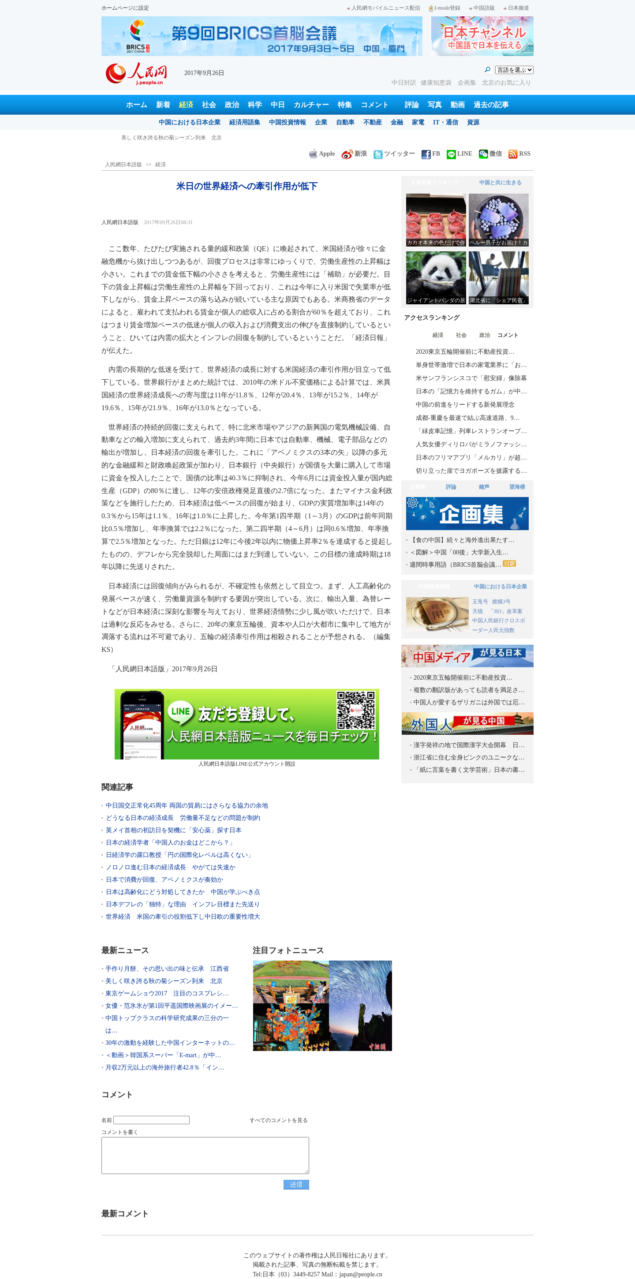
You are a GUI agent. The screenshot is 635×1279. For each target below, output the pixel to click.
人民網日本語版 (123, 164)
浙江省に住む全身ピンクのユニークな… (469, 757)
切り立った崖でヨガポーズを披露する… (471, 470)
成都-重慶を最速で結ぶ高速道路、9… (468, 418)
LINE (459, 153)
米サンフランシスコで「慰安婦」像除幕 (471, 378)
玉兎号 (480, 601)
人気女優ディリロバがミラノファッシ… (471, 444)
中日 (278, 104)
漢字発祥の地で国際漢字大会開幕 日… (469, 745)
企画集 (468, 82)
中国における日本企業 (189, 122)
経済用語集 (244, 122)
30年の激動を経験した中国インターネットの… (170, 1043)
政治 (232, 104)
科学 (255, 104)
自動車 (345, 122)
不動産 (372, 122)
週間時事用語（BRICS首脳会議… (463, 564)
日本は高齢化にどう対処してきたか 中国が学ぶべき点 (183, 892)
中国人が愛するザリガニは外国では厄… (469, 702)
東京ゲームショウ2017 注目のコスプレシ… (167, 993)
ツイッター (394, 153)
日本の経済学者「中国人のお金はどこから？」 (170, 842)
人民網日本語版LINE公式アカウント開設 (247, 728)
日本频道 (516, 8)
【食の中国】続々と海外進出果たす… (462, 540)
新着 (163, 104)
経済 (186, 104)
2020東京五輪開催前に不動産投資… (465, 351)
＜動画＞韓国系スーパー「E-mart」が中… (163, 1055)
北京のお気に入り (506, 82)
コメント (375, 104)
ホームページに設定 (125, 8)
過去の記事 (491, 104)
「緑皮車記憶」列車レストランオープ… (471, 431)
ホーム (136, 104)
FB (431, 153)
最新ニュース (125, 950)
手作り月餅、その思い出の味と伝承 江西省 (174, 138)
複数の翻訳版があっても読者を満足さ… (469, 690)
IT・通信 (445, 122)
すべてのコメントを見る (279, 1120)
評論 (412, 104)
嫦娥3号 (501, 601)
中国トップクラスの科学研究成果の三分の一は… (167, 1024)
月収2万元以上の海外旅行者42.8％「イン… (164, 1067)
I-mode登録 (444, 8)
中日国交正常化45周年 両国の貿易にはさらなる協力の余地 (187, 805)
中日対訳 (404, 82)
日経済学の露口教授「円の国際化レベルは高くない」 (180, 855)
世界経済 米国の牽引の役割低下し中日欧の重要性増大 (183, 916)
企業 (321, 122)
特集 (345, 104)
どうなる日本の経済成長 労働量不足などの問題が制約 (183, 818)
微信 (490, 153)
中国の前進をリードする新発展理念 (465, 404)
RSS (519, 153)
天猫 (478, 611)
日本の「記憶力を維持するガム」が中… (471, 391)
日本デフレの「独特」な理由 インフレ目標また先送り (183, 904)
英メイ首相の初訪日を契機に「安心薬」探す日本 (174, 830)
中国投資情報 (287, 122)
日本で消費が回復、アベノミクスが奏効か (164, 879)
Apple (322, 153)
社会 (209, 104)
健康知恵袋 (437, 82)
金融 (397, 122)
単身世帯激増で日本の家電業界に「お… (471, 365)
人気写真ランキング (434, 183)
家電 (418, 122)
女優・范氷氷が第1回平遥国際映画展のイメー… (171, 1005)
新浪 (354, 153)
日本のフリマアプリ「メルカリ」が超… (471, 457)
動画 (458, 104)
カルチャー (311, 104)
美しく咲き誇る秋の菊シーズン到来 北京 (164, 981)
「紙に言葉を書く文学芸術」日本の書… (469, 770)
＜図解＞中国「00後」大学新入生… (459, 552)
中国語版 (482, 8)
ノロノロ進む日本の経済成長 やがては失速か (170, 867)
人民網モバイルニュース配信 (383, 8)
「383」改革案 (505, 611)
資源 (473, 122)
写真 (435, 104)
